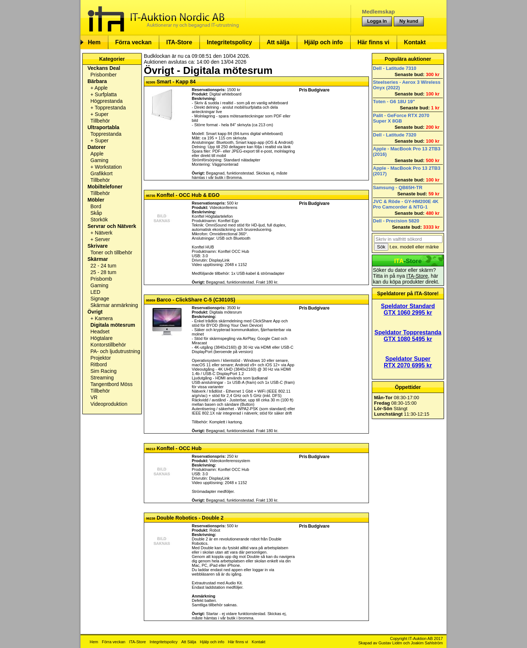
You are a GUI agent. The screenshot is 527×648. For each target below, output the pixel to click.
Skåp (96, 213)
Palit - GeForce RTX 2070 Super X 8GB (401, 118)
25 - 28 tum (103, 272)
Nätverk (103, 233)
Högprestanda (106, 101)
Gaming (99, 160)
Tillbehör (100, 121)
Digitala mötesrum (112, 325)
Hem (94, 42)
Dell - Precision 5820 (396, 221)
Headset (99, 331)
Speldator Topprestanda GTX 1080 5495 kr (407, 335)
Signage (99, 298)
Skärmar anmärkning (114, 305)
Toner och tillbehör (111, 252)
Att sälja (278, 42)
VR (93, 397)
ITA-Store (179, 42)
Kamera (104, 318)
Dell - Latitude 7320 (394, 135)
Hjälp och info (323, 42)
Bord (95, 206)
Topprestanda (110, 108)
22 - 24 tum (103, 266)
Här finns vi (373, 42)
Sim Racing (103, 371)
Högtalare (101, 338)
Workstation (108, 167)
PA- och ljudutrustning (115, 351)
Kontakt (415, 42)
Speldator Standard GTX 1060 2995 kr (408, 309)
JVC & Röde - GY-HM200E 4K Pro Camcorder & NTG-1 (405, 204)
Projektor (100, 358)
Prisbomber (103, 75)
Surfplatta (106, 94)
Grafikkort (101, 173)
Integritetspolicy (229, 42)
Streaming (102, 378)
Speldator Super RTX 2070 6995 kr (408, 362)
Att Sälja (188, 642)
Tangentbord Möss (111, 384)
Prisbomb (101, 279)
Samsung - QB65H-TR (397, 187)
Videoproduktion (108, 404)
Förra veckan (133, 42)
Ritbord (98, 364)
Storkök (99, 219)
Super (101, 114)
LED (95, 292)
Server (102, 239)
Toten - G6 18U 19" (394, 101)
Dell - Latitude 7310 (394, 68)
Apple (101, 88)
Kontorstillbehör (108, 345)
